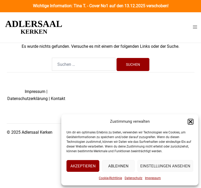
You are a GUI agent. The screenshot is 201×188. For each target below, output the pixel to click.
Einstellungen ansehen (165, 166)
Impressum (153, 178)
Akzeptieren (83, 166)
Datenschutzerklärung (27, 98)
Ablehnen (118, 166)
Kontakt (58, 98)
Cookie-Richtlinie (110, 178)
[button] (190, 121)
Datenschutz (133, 178)
